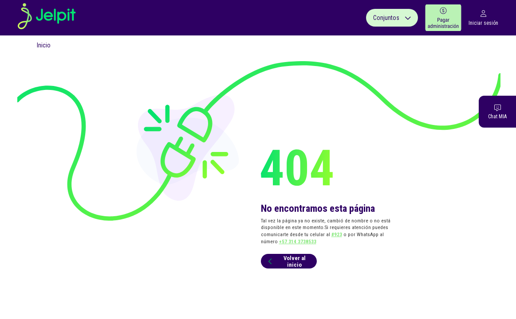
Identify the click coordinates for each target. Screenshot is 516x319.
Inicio (44, 45)
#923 (336, 234)
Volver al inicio (286, 261)
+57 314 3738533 (297, 242)
